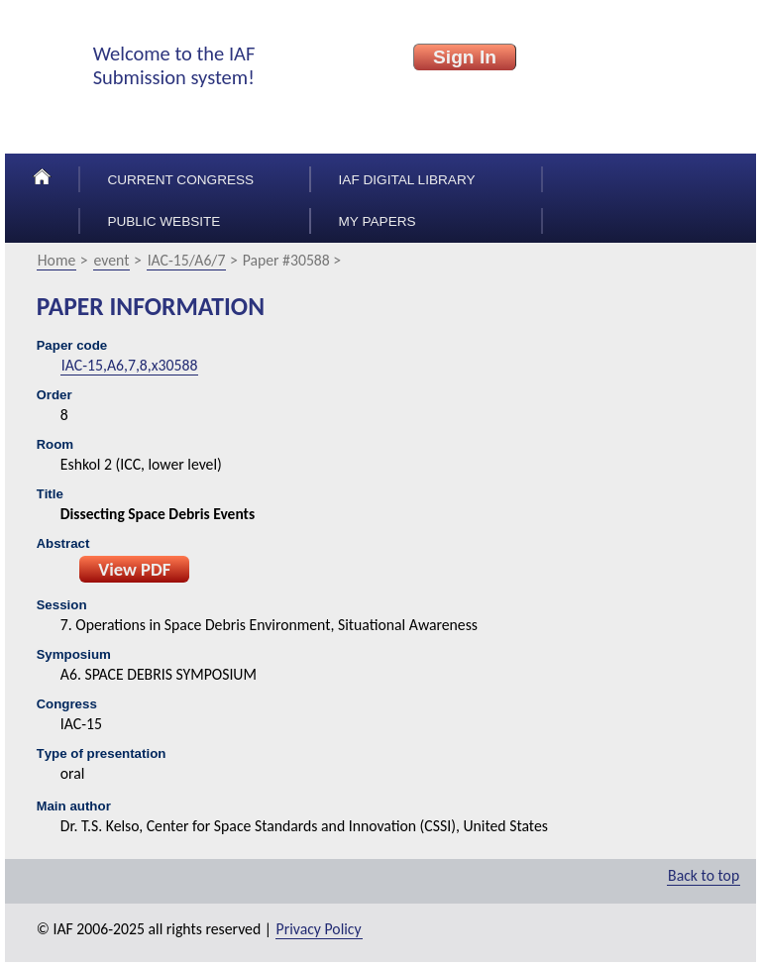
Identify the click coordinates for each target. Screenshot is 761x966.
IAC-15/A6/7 (187, 260)
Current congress (180, 179)
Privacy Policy (319, 928)
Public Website (163, 221)
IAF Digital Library (407, 179)
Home (57, 260)
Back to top (703, 875)
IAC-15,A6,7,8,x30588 (129, 365)
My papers (377, 221)
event (112, 260)
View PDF (134, 569)
